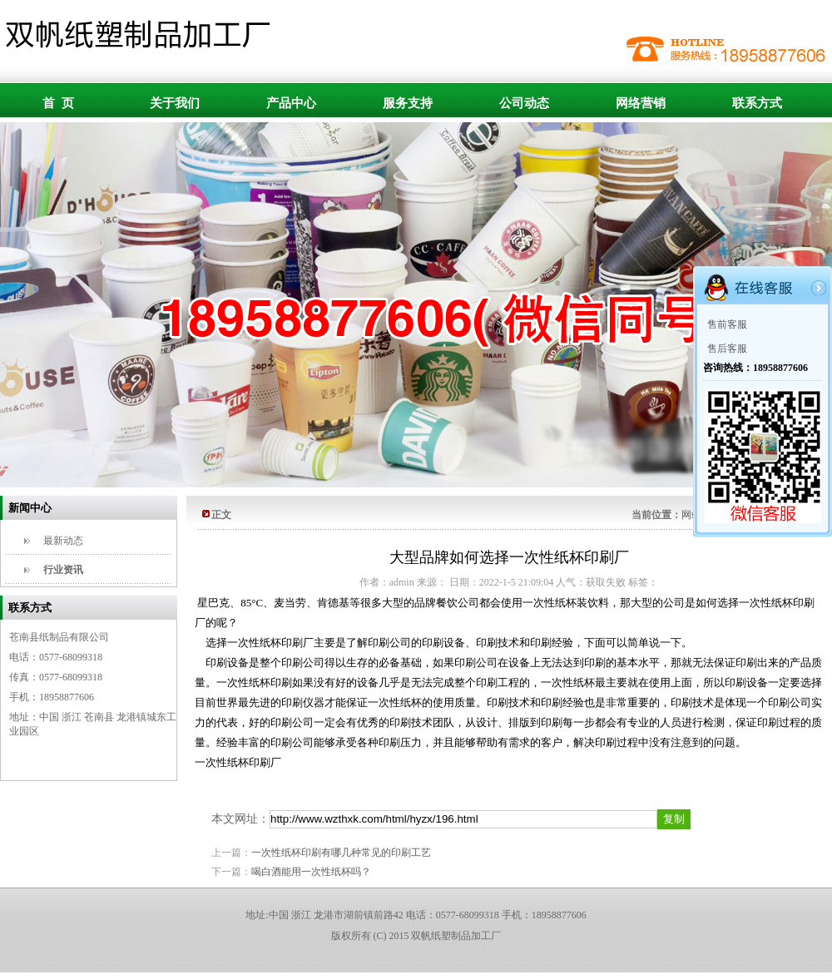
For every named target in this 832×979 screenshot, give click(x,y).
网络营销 (641, 103)
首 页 (58, 103)
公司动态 (524, 103)
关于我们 (175, 103)
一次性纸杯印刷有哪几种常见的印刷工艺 (341, 852)
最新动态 (63, 540)
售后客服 (727, 348)
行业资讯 (63, 570)
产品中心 (291, 103)
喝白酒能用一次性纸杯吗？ (311, 872)
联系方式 (757, 103)
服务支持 (408, 103)
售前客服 (727, 324)
